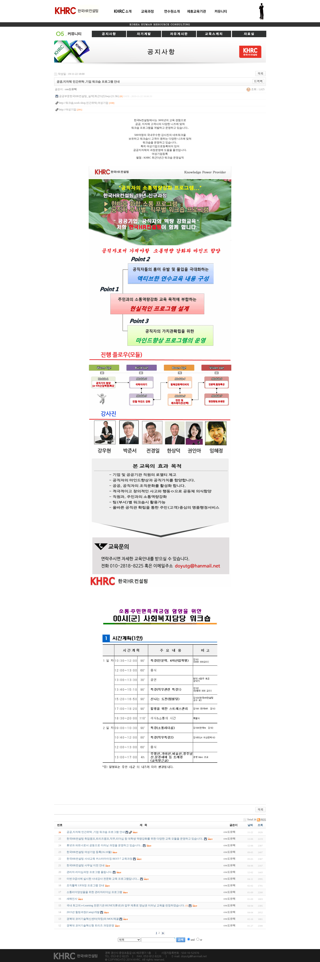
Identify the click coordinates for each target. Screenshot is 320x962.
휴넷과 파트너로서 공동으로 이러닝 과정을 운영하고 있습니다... (104, 845)
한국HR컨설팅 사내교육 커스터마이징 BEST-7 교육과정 (99, 858)
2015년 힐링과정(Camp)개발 (83, 912)
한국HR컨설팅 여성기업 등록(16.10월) (89, 852)
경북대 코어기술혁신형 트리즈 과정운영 (90, 925)
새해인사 (72, 898)
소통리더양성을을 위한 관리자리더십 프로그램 (94, 892)
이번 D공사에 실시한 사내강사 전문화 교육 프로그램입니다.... (103, 878)
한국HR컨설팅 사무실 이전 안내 (86, 865)
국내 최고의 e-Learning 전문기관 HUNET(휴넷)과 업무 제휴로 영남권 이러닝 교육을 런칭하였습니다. (126, 905)
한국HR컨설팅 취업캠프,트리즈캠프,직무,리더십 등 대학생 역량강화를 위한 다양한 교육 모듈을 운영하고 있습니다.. (135, 838)
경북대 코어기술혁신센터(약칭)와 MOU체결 (93, 918)
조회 (260, 825)
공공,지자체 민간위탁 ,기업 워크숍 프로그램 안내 (96, 832)
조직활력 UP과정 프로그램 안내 (85, 885)
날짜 (250, 825)
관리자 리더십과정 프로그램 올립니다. (89, 872)
